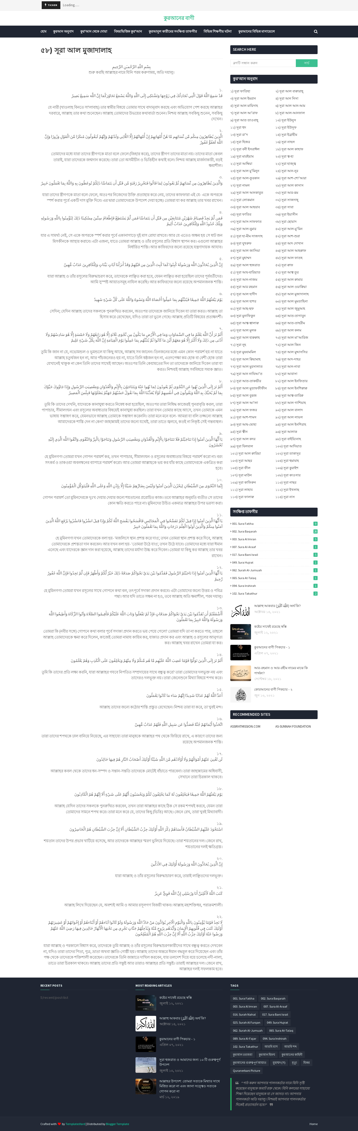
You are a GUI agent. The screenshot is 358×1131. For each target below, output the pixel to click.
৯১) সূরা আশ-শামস (243, 417)
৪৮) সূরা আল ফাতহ (289, 258)
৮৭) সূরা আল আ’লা (244, 403)
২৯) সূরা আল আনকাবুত (246, 192)
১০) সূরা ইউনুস (285, 120)
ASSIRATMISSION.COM (245, 726)
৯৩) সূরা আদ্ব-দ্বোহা (243, 424)
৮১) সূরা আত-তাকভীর (245, 381)
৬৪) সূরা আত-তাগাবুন (290, 316)
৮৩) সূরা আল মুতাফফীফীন (248, 388)
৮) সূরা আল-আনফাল (290, 113)
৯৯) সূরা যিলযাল (241, 446)
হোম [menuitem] (43, 31)
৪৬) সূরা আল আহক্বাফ (290, 250)
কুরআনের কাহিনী (292, 1054)
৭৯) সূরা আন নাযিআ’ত (246, 374)
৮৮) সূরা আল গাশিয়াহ (290, 403)
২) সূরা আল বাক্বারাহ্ (289, 91)
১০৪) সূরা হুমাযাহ (287, 461)
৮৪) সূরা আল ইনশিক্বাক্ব (291, 388)
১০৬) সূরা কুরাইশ (286, 468)
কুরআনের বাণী (179, 18)
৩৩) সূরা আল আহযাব (245, 207)
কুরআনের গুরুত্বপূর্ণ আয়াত (249, 1063)
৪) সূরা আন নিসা (286, 98)
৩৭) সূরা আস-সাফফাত (246, 221)
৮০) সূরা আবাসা (286, 374)
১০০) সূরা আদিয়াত (288, 446)
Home (314, 1124)
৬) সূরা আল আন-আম (290, 106)
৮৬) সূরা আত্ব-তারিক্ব (289, 395)
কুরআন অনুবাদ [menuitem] (63, 31)
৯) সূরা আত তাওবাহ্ (244, 120)
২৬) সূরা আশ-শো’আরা (290, 178)
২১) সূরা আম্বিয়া (241, 163)
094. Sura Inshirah (275, 586)
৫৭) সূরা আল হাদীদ (243, 294)
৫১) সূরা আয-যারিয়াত (245, 272)
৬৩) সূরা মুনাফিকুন (242, 316)
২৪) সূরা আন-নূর (286, 171)
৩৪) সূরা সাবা (284, 207)
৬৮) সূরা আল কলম (288, 330)
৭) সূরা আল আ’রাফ (244, 113)
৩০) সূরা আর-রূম (286, 192)
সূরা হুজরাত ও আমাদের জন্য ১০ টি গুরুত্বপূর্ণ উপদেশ (189, 1062)
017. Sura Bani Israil (275, 555)
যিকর (306, 1063)
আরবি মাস (271, 1046)
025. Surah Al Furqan (246, 1022)
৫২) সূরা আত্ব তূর (287, 272)
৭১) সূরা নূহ (238, 345)
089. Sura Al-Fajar (244, 1038)
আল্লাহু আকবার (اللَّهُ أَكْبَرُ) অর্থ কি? (277, 606)
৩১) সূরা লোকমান (242, 200)
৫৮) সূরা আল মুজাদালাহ (292, 294)
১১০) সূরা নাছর (285, 482)
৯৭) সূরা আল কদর (242, 439)
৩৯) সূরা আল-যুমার (243, 229)
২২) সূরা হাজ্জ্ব (285, 163)
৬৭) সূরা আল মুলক (243, 330)
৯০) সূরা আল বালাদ (289, 410)
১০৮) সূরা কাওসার (287, 475)
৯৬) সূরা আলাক (286, 432)
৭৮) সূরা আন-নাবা (287, 366)
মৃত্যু (294, 1063)
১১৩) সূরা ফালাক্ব (242, 497)
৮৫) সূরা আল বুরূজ (243, 395)
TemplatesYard (75, 1124)
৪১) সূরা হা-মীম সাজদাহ (246, 236)
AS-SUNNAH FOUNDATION (293, 726)
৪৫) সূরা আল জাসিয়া (245, 250)
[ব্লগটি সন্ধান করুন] (263, 63)
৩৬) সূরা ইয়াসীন (286, 214)
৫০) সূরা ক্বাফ (284, 265)
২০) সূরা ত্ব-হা (284, 156)
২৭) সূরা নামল (240, 185)
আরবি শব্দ (290, 1046)
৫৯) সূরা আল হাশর (243, 301)
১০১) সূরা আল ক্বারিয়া (245, 453)
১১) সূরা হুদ (238, 127)
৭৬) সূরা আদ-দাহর (287, 359)
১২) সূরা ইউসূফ (286, 127)
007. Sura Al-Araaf (275, 547)
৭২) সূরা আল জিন (288, 345)
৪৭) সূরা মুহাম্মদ (240, 258)
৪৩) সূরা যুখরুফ (241, 243)
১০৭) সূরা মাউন (241, 475)
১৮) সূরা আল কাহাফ (289, 149)
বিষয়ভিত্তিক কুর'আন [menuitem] (128, 31)
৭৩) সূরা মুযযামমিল (243, 352)
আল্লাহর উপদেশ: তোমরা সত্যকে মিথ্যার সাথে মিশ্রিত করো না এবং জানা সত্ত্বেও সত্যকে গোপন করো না (189, 1086)
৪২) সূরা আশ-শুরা (287, 236)
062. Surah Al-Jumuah (275, 570)
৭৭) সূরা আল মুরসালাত (246, 366)
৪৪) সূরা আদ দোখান (289, 243)
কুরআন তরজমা (242, 1054)
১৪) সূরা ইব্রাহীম (286, 134)
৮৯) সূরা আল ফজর (243, 410)
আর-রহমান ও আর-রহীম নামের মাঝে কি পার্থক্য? (281, 670)
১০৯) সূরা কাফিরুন (243, 482)
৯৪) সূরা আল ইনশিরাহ (290, 424)
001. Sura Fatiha (275, 524)
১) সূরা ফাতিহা (240, 91)
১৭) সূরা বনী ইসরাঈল (245, 149)
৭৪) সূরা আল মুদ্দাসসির (291, 352)
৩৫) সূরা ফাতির (240, 214)
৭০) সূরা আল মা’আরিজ (291, 337)
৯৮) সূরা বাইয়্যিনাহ (288, 439)
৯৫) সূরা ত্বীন (239, 432)
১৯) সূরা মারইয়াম (242, 156)
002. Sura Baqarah (275, 531)
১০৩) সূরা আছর (241, 461)
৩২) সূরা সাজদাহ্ (286, 200)
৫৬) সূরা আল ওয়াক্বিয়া (291, 287)
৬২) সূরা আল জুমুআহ (290, 308)
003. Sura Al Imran (275, 539)
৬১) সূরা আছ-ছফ (242, 308)
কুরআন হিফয (267, 1054)
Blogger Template (117, 1124)
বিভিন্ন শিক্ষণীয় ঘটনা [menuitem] (218, 31)
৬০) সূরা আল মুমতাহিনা (291, 301)
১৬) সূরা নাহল (285, 142)
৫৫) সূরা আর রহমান (243, 287)
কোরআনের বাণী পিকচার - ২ (273, 689)
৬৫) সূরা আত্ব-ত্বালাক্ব (244, 323)
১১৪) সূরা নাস (285, 497)
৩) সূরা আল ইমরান (243, 98)
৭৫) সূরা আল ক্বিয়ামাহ (245, 359)
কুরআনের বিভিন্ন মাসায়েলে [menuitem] (256, 31)
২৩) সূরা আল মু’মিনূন (244, 171)
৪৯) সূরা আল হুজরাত (245, 265)
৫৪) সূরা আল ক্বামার (289, 279)
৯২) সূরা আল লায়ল (289, 417)
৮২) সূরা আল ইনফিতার (291, 381)
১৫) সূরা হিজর (240, 142)
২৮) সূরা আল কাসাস (289, 185)
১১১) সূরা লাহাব (241, 489)
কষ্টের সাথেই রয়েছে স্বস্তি (270, 626)
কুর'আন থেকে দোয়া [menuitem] (93, 31)
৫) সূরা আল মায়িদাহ (244, 106)
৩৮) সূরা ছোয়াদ (286, 221)
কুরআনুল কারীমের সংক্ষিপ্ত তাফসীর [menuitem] (173, 31)
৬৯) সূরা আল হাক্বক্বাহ (245, 337)
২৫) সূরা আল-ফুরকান (245, 178)
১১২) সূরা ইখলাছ (287, 489)
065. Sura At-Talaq (275, 578)
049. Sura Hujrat (275, 562)
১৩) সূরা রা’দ (239, 134)
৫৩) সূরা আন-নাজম (243, 279)
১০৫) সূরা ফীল (240, 468)
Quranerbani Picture (246, 1071)
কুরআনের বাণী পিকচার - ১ (272, 647)
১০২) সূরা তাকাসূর (287, 453)
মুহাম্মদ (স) (279, 1063)
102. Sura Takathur (275, 593)
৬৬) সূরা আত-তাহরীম (290, 323)
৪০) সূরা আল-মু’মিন (289, 229)
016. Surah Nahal (244, 1014)
